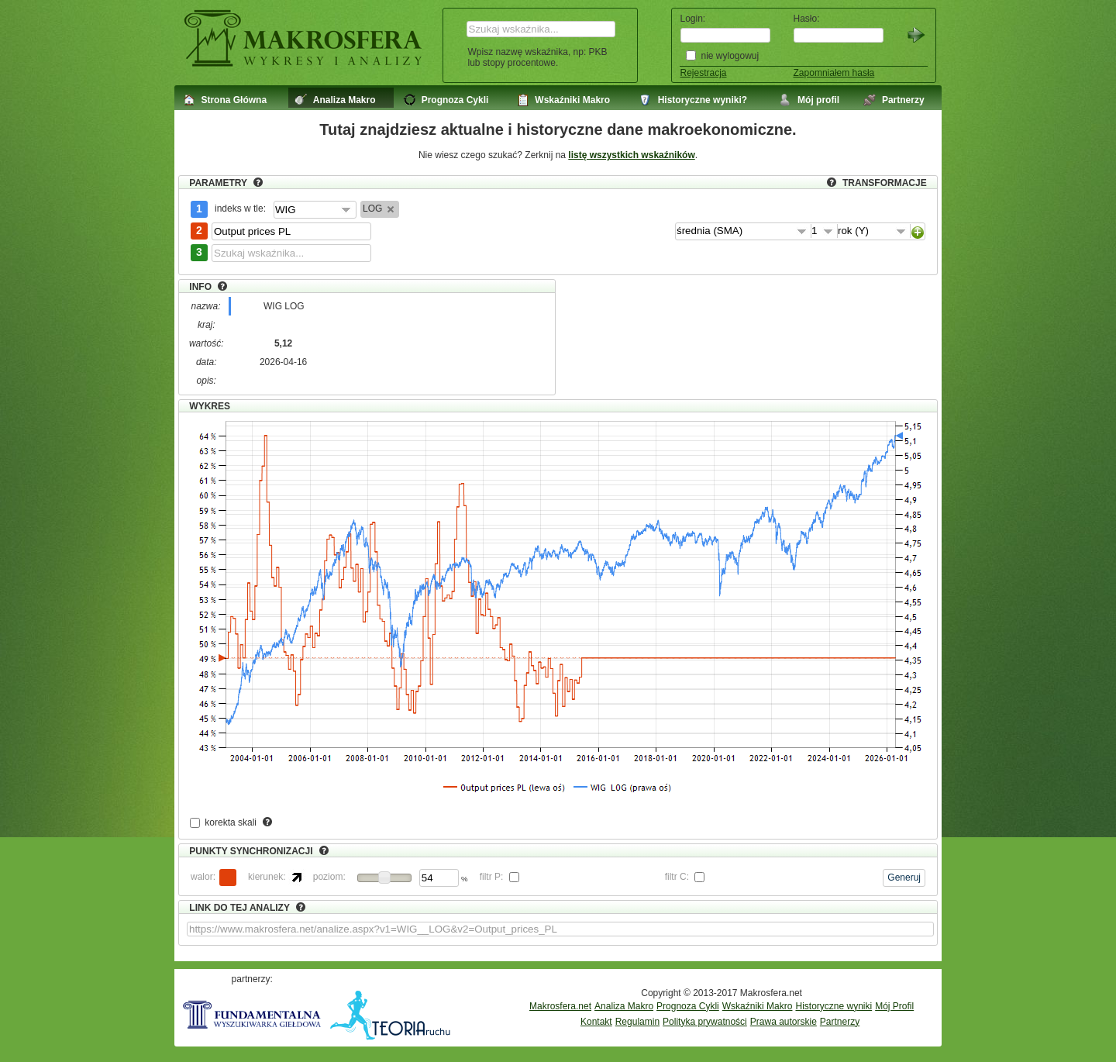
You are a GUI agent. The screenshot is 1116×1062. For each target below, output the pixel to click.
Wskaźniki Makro (757, 1006)
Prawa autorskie (783, 1021)
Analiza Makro (623, 1006)
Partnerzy (839, 1021)
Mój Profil (894, 1006)
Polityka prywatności (705, 1021)
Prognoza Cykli (687, 1006)
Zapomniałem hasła (834, 72)
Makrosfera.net (560, 1006)
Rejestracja (703, 72)
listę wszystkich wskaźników (631, 155)
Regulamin (637, 1021)
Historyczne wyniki (833, 1006)
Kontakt (596, 1021)
